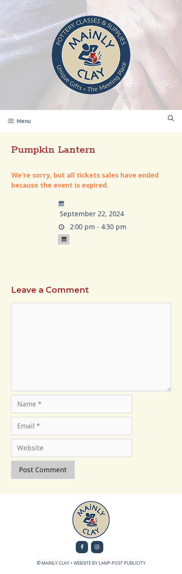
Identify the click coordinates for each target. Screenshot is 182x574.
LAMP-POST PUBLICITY (122, 563)
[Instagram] (97, 547)
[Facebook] (82, 547)
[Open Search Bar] (170, 118)
